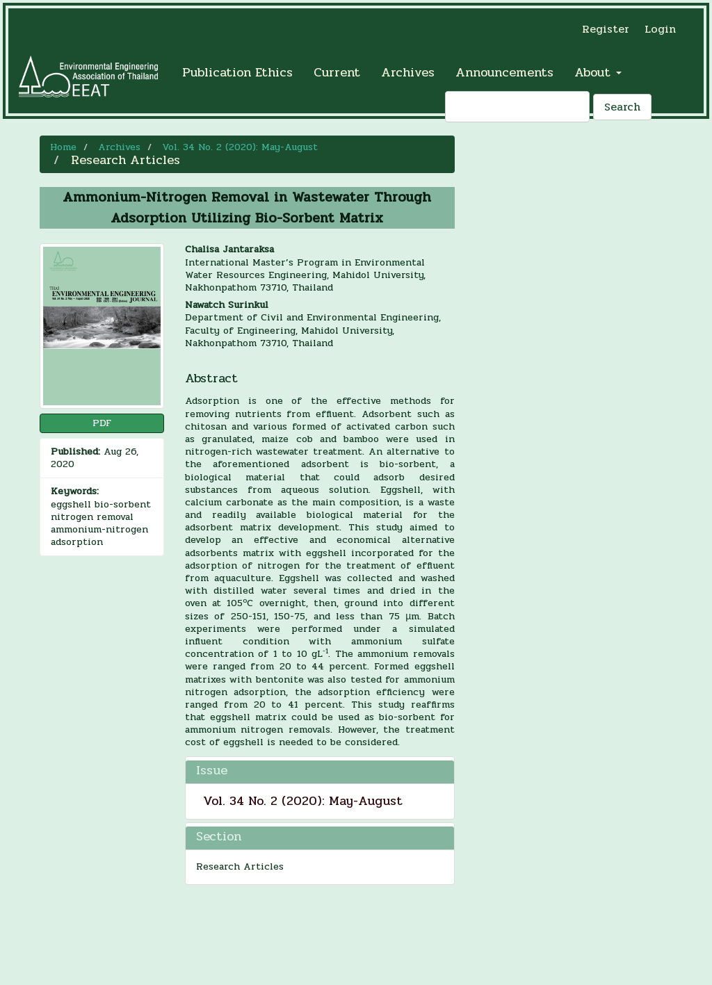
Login (660, 29)
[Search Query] (517, 106)
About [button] (598, 72)
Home (63, 147)
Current (337, 72)
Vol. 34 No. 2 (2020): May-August (240, 147)
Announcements (504, 72)
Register (605, 29)
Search (622, 106)
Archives (408, 72)
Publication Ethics (237, 72)
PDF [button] (101, 423)
